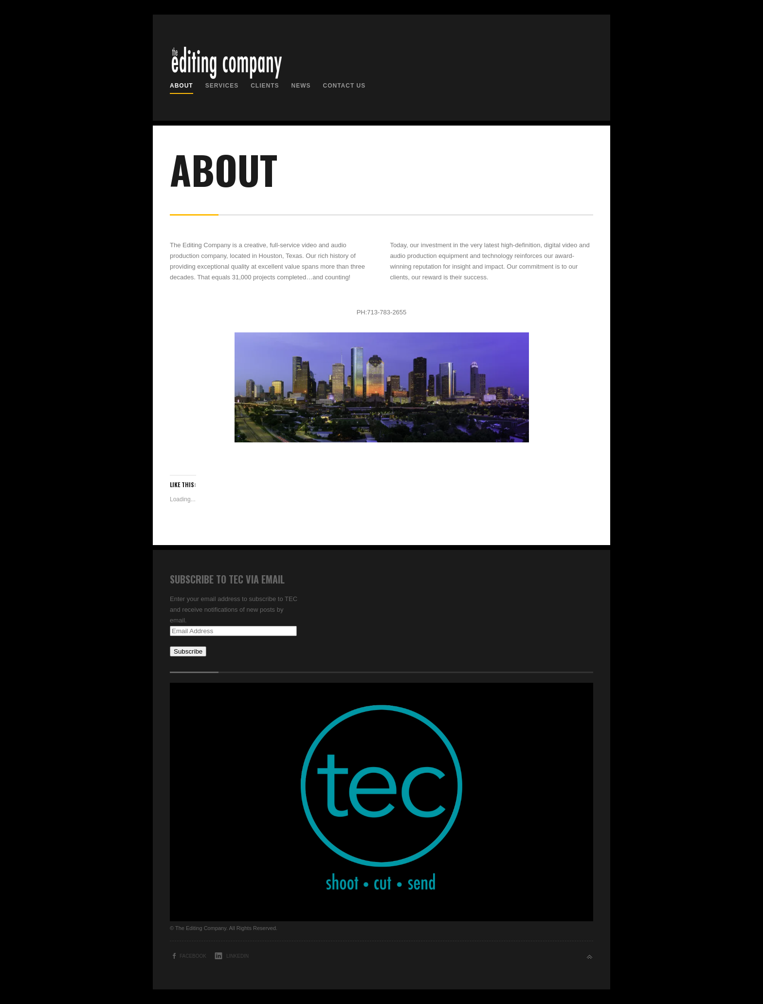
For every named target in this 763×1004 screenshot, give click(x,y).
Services (221, 85)
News (300, 85)
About (181, 85)
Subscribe (188, 651)
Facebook (193, 956)
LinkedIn (237, 956)
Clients (265, 85)
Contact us (344, 85)
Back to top (589, 957)
